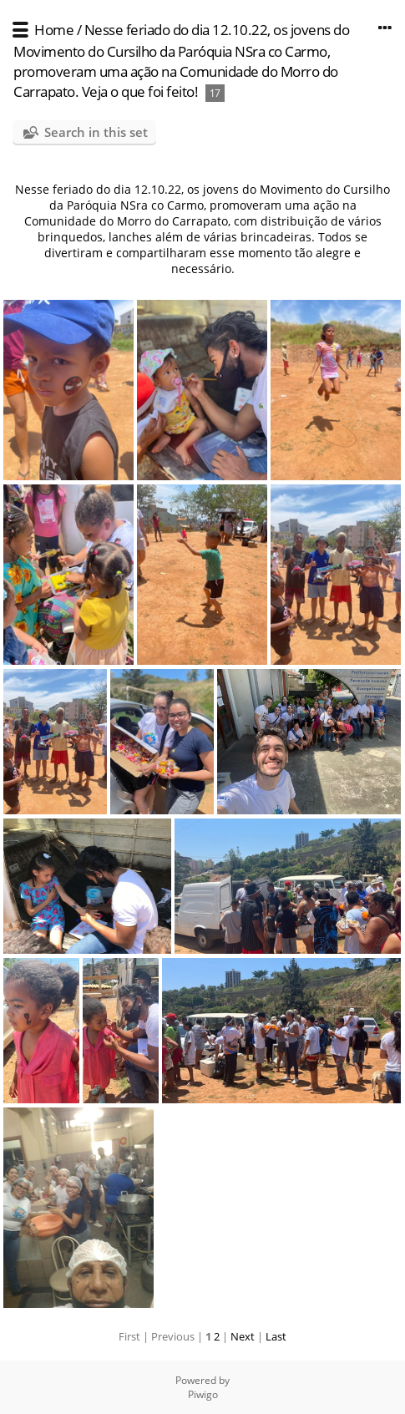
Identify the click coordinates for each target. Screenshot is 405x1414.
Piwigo (203, 1394)
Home (53, 29)
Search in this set (96, 132)
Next (242, 1336)
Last (276, 1336)
